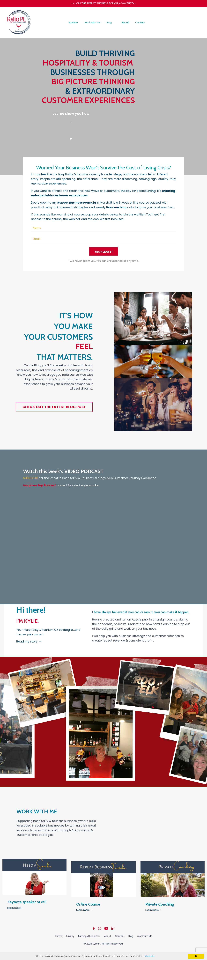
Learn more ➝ (16, 913)
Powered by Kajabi (103, 951)
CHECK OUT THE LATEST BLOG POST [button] (54, 409)
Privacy (70, 938)
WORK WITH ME (48, 813)
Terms (58, 938)
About (124, 23)
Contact (139, 23)
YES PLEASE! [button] (103, 253)
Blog (109, 23)
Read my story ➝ (29, 643)
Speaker (74, 23)
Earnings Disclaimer (89, 938)
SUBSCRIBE (30, 480)
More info (149, 956)
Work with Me (92, 23)
